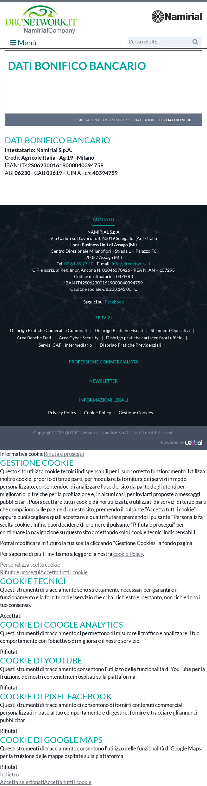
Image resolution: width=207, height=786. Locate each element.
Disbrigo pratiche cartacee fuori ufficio (144, 337)
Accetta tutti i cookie (64, 572)
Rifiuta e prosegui (64, 453)
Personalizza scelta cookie (30, 564)
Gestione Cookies (136, 412)
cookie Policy (128, 553)
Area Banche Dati (34, 337)
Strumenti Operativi (170, 330)
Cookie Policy (97, 412)
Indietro (9, 774)
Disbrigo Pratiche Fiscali (119, 330)
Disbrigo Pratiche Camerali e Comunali (48, 330)
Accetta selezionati (22, 782)
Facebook (114, 301)
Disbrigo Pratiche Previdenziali (130, 345)
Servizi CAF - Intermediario (65, 345)
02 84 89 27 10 (78, 263)
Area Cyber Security (78, 337)
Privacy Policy (62, 412)
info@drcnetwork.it (131, 263)
